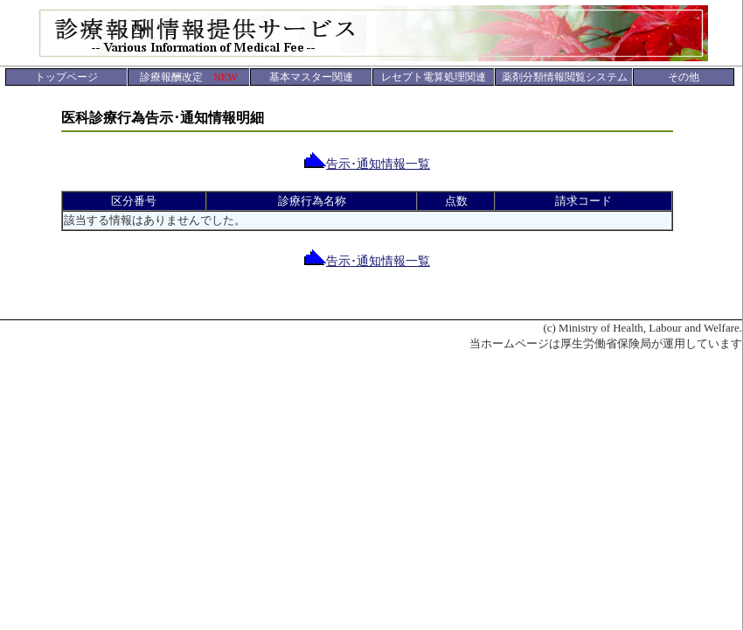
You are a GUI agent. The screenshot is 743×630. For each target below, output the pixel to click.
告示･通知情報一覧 (367, 164)
